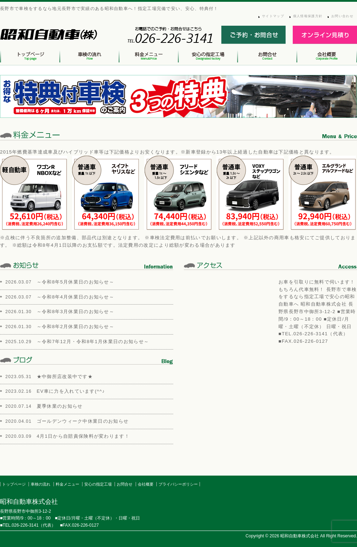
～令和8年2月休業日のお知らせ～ (75, 326)
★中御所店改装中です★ (65, 376)
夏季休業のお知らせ (60, 406)
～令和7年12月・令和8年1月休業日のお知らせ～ (93, 341)
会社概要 (146, 484)
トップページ (14, 484)
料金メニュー (67, 484)
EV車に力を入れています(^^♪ (71, 391)
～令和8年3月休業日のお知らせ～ (75, 311)
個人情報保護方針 (307, 16)
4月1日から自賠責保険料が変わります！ (83, 436)
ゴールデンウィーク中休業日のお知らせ (83, 421)
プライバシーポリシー (178, 484)
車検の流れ (40, 484)
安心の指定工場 (98, 484)
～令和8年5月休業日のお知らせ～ (75, 282)
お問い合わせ (342, 16)
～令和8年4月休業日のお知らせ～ (75, 297)
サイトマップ (273, 16)
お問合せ (124, 484)
